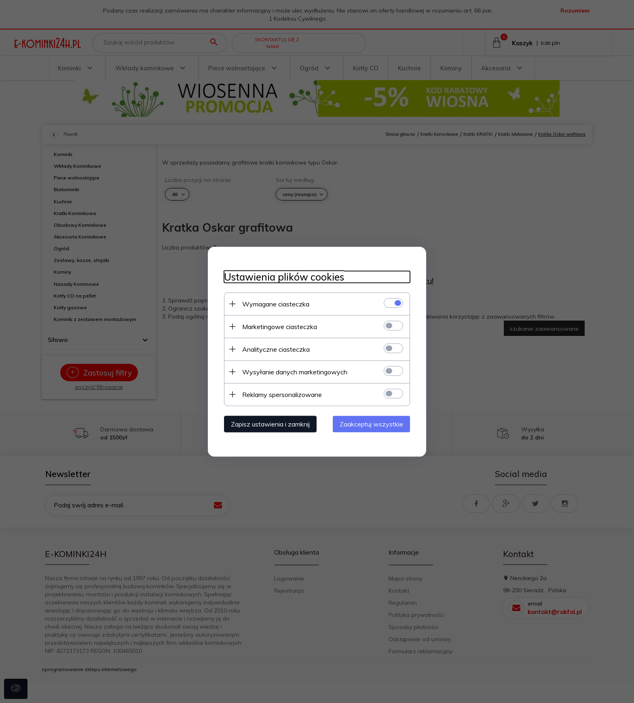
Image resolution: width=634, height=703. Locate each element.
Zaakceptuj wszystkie (371, 424)
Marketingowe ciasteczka (279, 326)
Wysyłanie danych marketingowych (294, 371)
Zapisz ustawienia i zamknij (270, 424)
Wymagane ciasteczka (275, 304)
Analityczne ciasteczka (276, 349)
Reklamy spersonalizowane (282, 394)
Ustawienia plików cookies (284, 277)
